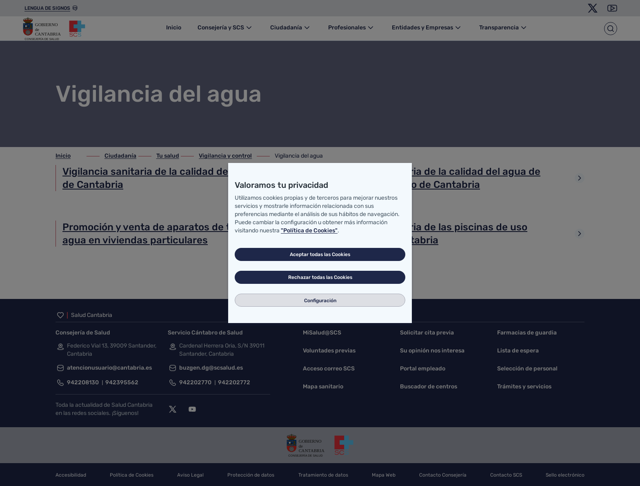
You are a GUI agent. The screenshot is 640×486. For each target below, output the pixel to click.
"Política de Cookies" (309, 230)
